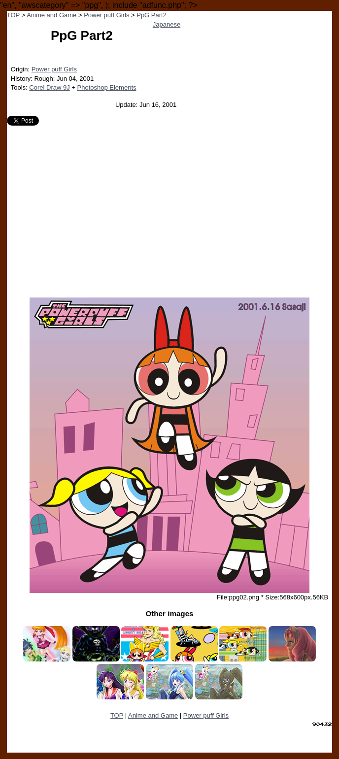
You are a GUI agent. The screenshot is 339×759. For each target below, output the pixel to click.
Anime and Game (51, 15)
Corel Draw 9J (49, 87)
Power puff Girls (106, 15)
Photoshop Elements (106, 87)
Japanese (166, 24)
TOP (13, 15)
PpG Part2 (151, 15)
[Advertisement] (169, 208)
